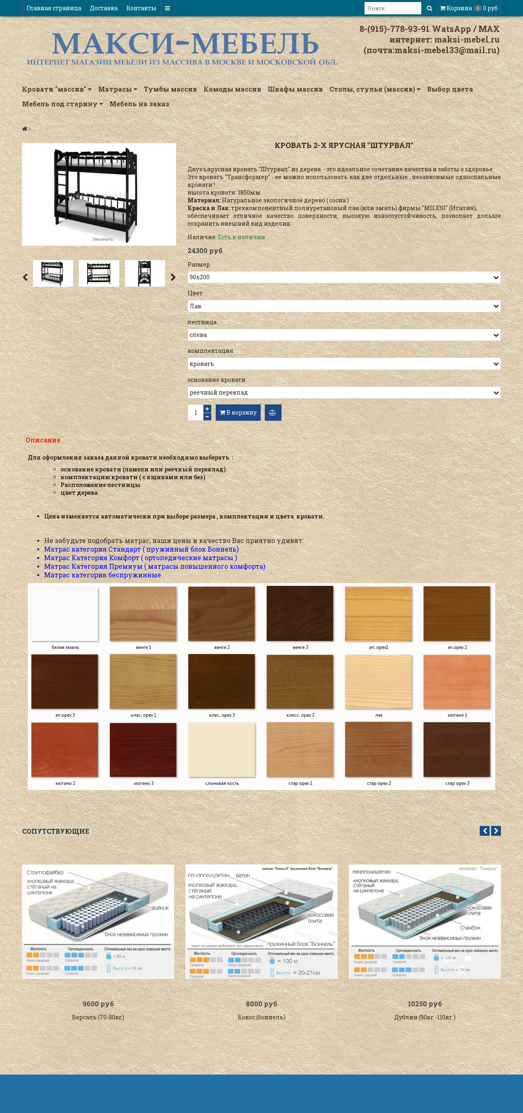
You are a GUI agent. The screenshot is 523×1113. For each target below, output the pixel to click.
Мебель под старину (62, 103)
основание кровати (217, 380)
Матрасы (117, 89)
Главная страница (54, 8)
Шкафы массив (295, 89)
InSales (490, 1098)
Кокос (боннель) (262, 1019)
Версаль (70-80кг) (98, 1019)
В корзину (238, 412)
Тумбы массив (170, 89)
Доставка (104, 8)
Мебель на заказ (139, 103)
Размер (199, 264)
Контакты (141, 8)
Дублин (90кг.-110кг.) (425, 1019)
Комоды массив (232, 89)
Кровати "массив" (57, 89)
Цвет (195, 293)
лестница (202, 322)
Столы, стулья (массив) (374, 89)
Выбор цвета (450, 89)
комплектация (210, 351)
